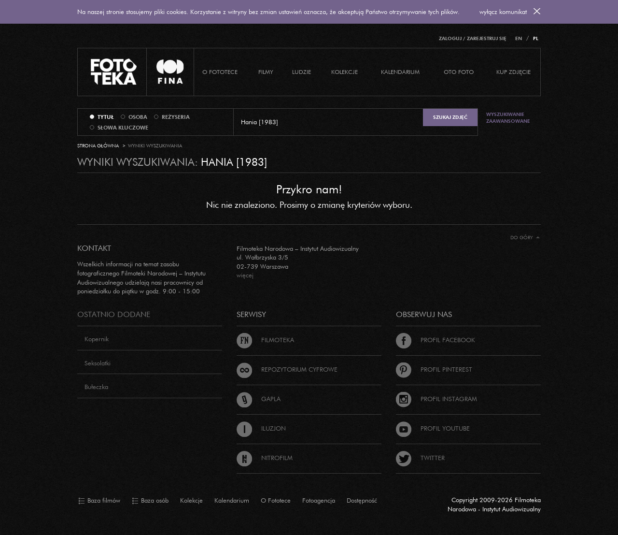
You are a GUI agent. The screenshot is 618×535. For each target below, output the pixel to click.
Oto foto (459, 71)
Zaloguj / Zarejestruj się (472, 38)
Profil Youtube (433, 428)
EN (518, 38)
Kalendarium (400, 71)
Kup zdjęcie (513, 71)
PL (535, 38)
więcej (245, 275)
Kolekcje (344, 71)
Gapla (259, 399)
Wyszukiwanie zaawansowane (508, 117)
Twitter (420, 458)
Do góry (525, 237)
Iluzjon (261, 428)
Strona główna (98, 146)
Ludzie (301, 71)
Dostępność (362, 500)
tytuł (106, 117)
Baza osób (150, 500)
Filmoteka (265, 340)
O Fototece (220, 71)
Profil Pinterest (434, 369)
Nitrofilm (265, 458)
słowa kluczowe (123, 127)
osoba (137, 117)
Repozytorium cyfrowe (287, 369)
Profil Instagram (436, 399)
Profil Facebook (435, 340)
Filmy (265, 71)
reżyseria (176, 117)
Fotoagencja (318, 500)
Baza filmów (99, 500)
